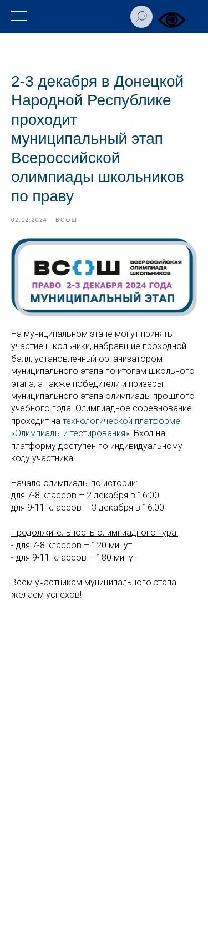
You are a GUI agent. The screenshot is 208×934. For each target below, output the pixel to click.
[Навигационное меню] (19, 16)
